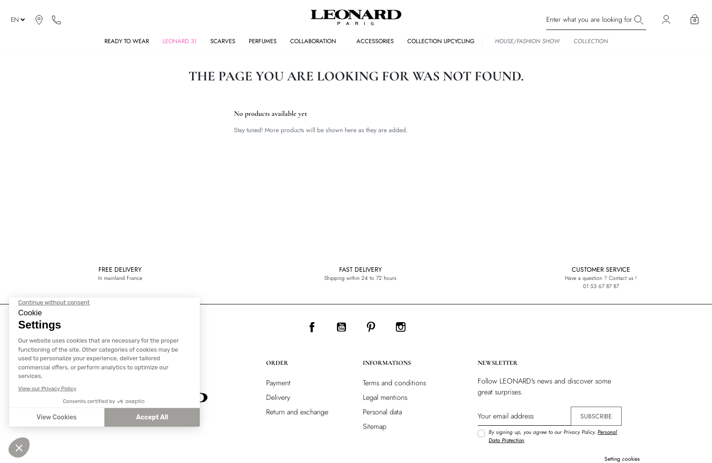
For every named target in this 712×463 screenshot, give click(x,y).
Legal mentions (385, 397)
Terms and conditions (394, 383)
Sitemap (374, 426)
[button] (694, 19)
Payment (278, 383)
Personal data (382, 412)
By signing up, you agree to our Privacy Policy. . (553, 436)
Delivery (278, 397)
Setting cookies (622, 459)
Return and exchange (297, 412)
